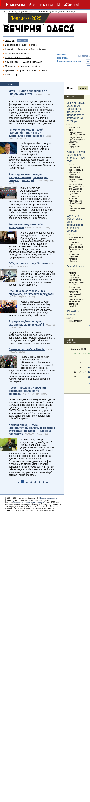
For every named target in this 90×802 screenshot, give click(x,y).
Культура (22, 49)
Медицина (10, 66)
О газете (61, 54)
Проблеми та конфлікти (17, 53)
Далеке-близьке (39, 49)
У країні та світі (76, 266)
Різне (7, 74)
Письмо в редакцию (48, 498)
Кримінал (9, 70)
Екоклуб (9, 49)
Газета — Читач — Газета (18, 57)
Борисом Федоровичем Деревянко (28, 502)
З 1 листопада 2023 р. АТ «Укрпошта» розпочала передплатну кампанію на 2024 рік (76, 112)
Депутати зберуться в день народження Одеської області (75, 223)
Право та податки (27, 70)
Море (34, 44)
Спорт (44, 70)
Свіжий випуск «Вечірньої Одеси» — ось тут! (76, 156)
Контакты (83, 56)
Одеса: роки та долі (32, 62)
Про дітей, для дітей (30, 66)
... (47, 481)
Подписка (62, 58)
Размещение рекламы (69, 61)
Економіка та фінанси (16, 44)
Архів (17, 74)
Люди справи (11, 62)
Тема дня (9, 40)
